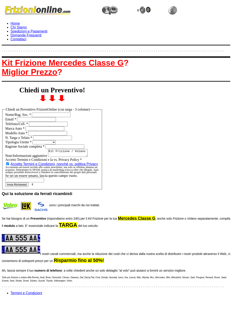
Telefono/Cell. (17, 124)
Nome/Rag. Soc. (18, 115)
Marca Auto (15, 128)
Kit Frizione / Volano (70, 153)
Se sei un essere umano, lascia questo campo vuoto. (41, 177)
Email (11, 119)
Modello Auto (16, 133)
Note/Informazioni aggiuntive (26, 157)
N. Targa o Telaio (19, 138)
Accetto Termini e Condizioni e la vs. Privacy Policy (43, 161)
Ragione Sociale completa (25, 146)
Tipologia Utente (18, 142)
